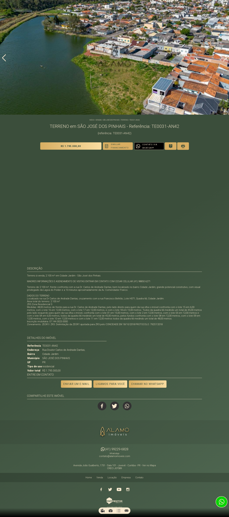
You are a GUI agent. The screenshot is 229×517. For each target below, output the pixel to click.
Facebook (102, 406)
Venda (100, 477)
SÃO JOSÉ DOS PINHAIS (111, 120)
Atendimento (221, 501)
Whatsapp (127, 406)
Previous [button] (4, 58)
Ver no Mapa (149, 465)
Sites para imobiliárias (114, 507)
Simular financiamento (120, 146)
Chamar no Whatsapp (147, 383)
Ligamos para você (110, 383)
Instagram (128, 489)
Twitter (114, 406)
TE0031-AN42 (135, 120)
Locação (112, 477)
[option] (114, 57)
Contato (139, 477)
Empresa (126, 477)
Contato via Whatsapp (149, 146)
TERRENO (124, 120)
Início (91, 120)
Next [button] (225, 58)
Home (89, 477)
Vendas (98, 120)
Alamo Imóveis (114, 432)
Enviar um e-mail (76, 383)
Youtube (119, 489)
